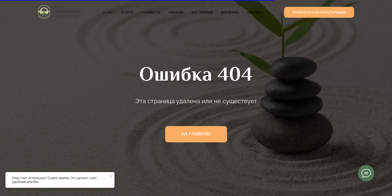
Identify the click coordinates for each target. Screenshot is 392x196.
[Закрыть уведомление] (110, 176)
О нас (108, 12)
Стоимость (150, 12)
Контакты (255, 12)
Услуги (127, 12)
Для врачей (230, 12)
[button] (319, 12)
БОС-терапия (202, 12)
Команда (175, 12)
